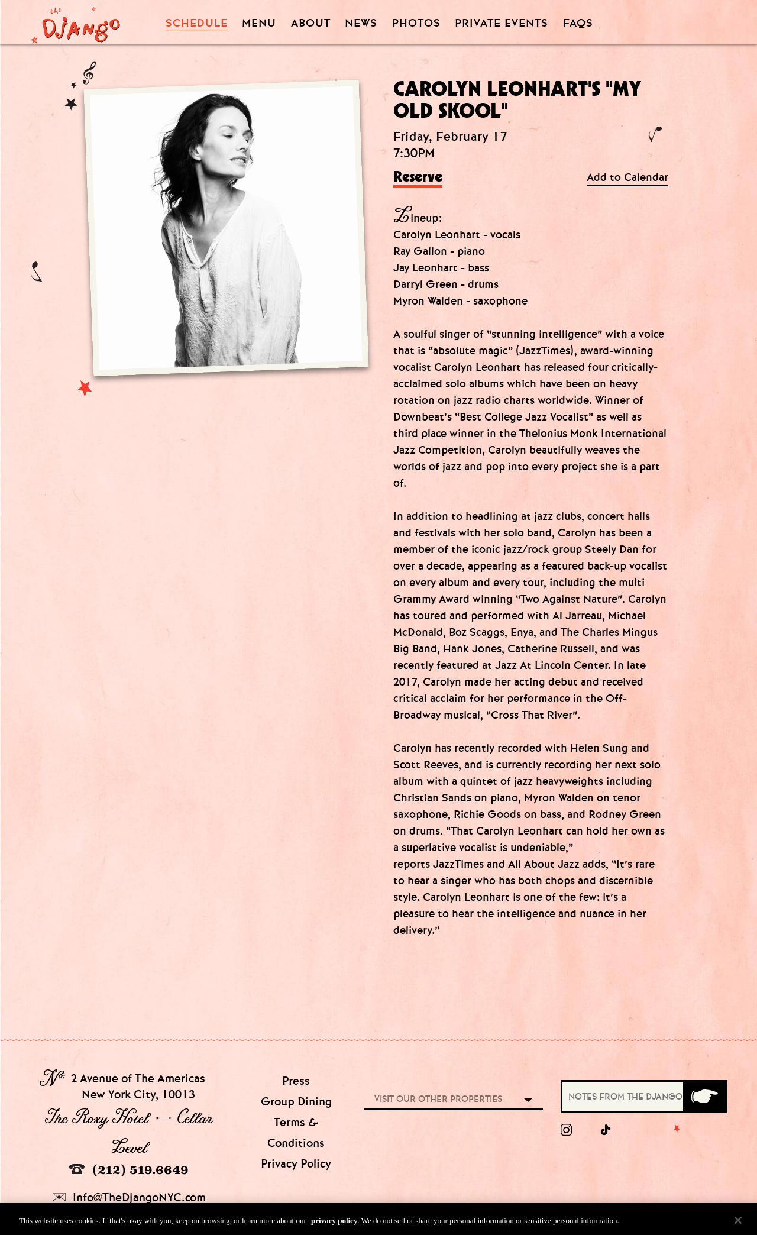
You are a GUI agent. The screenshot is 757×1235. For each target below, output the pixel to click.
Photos (416, 23)
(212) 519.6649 (129, 1169)
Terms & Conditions (296, 1132)
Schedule (197, 23)
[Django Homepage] (75, 21)
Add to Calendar (627, 178)
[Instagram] (566, 1130)
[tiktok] (606, 1130)
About (311, 23)
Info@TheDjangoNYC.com (129, 1197)
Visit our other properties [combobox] (438, 1099)
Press (296, 1081)
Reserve (417, 177)
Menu (259, 23)
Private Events (501, 24)
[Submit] (704, 1096)
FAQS (578, 23)
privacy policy (334, 1222)
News (361, 23)
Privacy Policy (296, 1163)
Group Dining (296, 1101)
